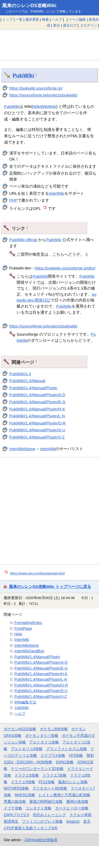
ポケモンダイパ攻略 (41, 735)
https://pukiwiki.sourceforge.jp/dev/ (65, 268)
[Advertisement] (49, 45)
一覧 (19, 19)
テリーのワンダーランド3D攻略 (37, 769)
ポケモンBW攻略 (54, 729)
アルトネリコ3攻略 (27, 749)
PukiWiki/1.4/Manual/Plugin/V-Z (37, 437)
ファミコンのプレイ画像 (42, 821)
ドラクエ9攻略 (23, 782)
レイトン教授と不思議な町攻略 (64, 795)
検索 (45, 19)
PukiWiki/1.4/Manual (27, 380)
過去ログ (70, 25)
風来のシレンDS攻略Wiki (29, 5)
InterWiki (56, 193)
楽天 (87, 821)
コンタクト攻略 (38, 808)
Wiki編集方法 (25, 702)
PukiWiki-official (23, 239)
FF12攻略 (47, 782)
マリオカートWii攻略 (49, 788)
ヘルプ (57, 19)
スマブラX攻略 (52, 755)
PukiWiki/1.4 (20, 373)
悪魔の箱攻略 (15, 801)
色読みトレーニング (49, 815)
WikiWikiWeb (44, 106)
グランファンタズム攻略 (66, 749)
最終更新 (32, 19)
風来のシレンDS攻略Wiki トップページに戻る (50, 586)
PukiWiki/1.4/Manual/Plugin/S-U (37, 430)
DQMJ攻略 (65, 762)
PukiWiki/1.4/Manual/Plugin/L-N (37, 416)
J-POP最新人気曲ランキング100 (31, 828)
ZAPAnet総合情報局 (41, 840)
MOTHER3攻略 (16, 788)
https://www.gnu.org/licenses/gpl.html (37, 573)
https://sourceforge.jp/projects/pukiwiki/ (43, 95)
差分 (56, 25)
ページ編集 (77, 19)
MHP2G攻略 (25, 795)
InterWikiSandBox (29, 651)
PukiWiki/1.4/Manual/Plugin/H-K (37, 409)
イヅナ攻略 (13, 808)
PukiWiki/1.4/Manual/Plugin (33, 388)
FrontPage (23, 628)
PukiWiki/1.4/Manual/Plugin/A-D (37, 394)
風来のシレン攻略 (73, 782)
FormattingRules (28, 623)
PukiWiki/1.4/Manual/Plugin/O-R (37, 423)
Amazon (73, 821)
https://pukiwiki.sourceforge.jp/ (35, 88)
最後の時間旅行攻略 (46, 801)
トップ (7, 19)
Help (18, 634)
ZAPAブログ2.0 (16, 815)
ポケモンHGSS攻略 (20, 729)
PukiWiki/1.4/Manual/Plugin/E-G (37, 402)
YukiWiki (21, 708)
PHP (13, 200)
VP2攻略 (76, 755)
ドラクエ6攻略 (27, 775)
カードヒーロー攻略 (71, 808)
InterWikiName (22, 448)
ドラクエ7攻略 (55, 775)
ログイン (90, 25)
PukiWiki (23, 75)
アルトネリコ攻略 (44, 742)
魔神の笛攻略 (77, 801)
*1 (45, 207)
